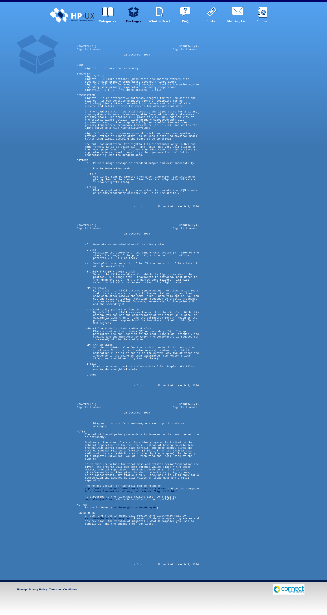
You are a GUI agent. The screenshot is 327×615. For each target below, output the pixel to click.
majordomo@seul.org (99, 499)
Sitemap (21, 589)
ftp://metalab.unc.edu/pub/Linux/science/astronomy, (125, 488)
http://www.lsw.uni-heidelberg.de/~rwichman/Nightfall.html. (132, 491)
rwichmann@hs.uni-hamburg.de (135, 507)
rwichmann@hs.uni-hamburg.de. (107, 518)
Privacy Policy (38, 589)
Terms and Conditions (63, 589)
